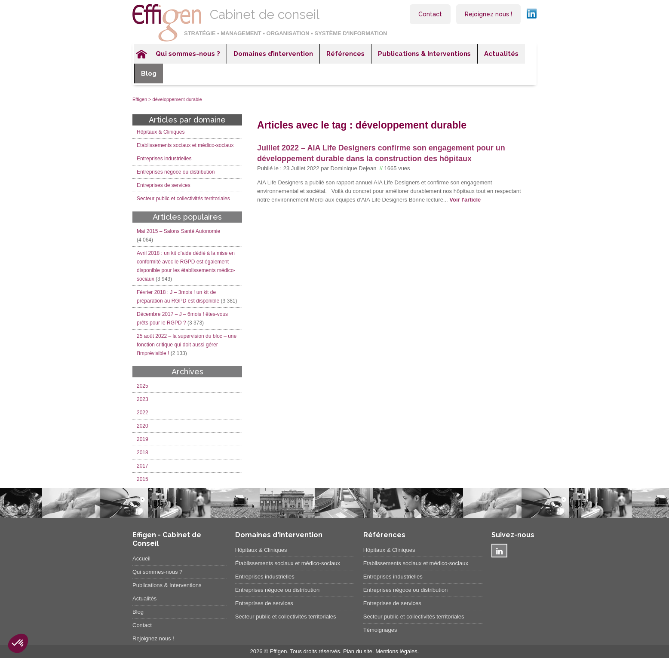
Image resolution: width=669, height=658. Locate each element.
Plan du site (357, 651)
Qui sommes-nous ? (188, 54)
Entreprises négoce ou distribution (176, 172)
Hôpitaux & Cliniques (160, 132)
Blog (149, 73)
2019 (142, 439)
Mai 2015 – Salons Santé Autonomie (178, 231)
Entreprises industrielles (164, 159)
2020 (142, 426)
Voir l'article (465, 199)
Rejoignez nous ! (488, 14)
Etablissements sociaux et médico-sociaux (185, 145)
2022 (142, 413)
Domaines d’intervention (273, 54)
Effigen (139, 99)
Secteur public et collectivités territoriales (183, 199)
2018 (142, 453)
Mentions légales (396, 651)
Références (345, 54)
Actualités (501, 54)
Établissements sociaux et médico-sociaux (287, 563)
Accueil (141, 54)
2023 (142, 399)
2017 (142, 466)
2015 (142, 479)
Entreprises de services (163, 185)
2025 (142, 386)
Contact (430, 14)
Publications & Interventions (424, 54)
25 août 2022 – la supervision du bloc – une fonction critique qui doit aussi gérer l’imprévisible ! (186, 344)
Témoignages (380, 630)
